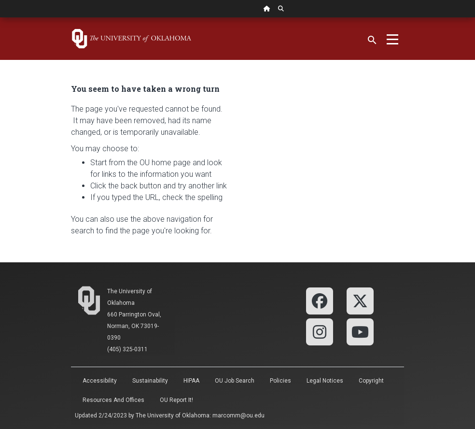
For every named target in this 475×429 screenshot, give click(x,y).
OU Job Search (234, 380)
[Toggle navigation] (392, 38)
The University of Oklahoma (173, 415)
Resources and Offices (113, 400)
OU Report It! (176, 400)
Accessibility (100, 380)
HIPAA (191, 380)
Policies (280, 380)
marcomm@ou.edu (238, 415)
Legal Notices (325, 380)
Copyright (371, 380)
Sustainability (150, 380)
